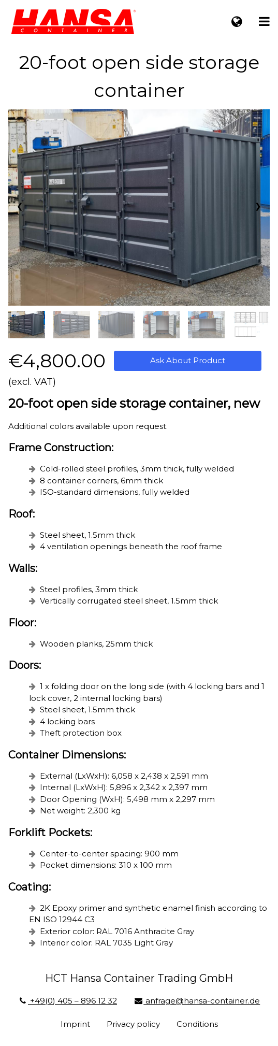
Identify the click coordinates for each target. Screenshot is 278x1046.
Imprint (75, 1024)
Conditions (197, 1024)
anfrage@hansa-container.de (197, 1001)
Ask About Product (187, 360)
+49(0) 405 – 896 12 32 (67, 1001)
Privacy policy (133, 1024)
